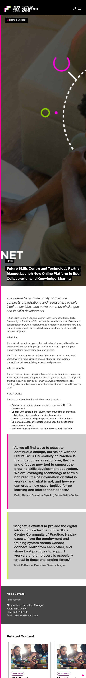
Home (12, 20)
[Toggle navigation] (79, 8)
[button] (82, 675)
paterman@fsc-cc (23, 616)
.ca (36, 616)
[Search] (74, 8)
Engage (21, 20)
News (10, 261)
